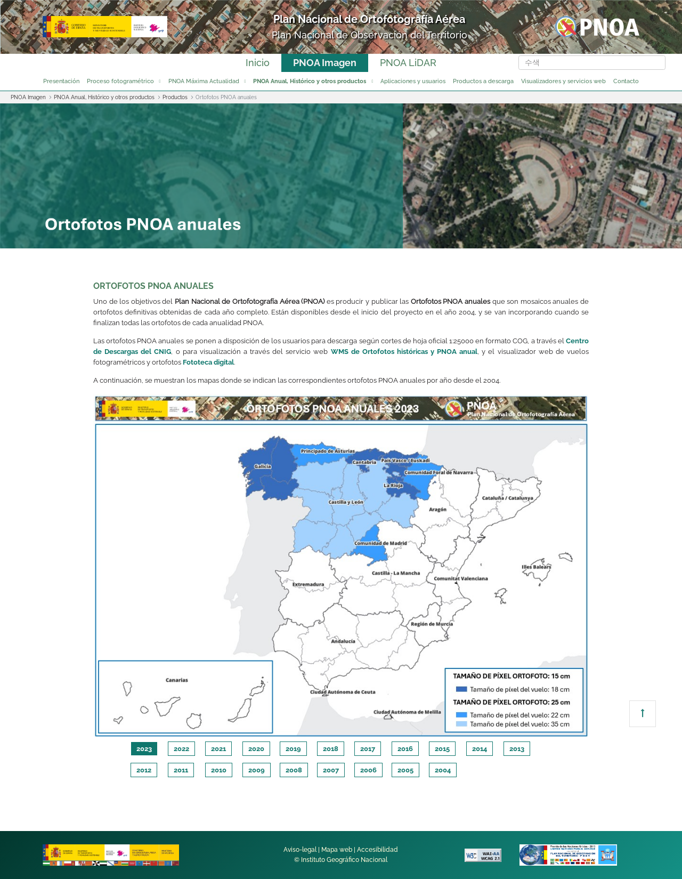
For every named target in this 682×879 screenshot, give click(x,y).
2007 (331, 770)
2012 (143, 770)
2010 (218, 770)
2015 (442, 749)
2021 (218, 749)
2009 (256, 770)
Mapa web (336, 849)
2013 (516, 749)
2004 (443, 770)
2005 (405, 770)
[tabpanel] (341, 566)
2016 (405, 749)
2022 (181, 749)
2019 (293, 749)
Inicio (258, 62)
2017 (367, 749)
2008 (294, 770)
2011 (181, 770)
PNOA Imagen (324, 62)
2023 (144, 749)
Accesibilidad (377, 849)
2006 (368, 770)
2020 (256, 749)
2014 (479, 749)
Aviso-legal (299, 849)
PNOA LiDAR (408, 62)
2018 (330, 749)
